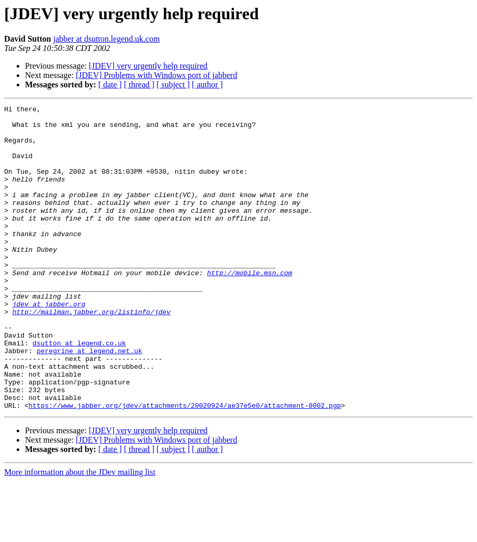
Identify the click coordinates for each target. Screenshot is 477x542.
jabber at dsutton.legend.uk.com (106, 38)
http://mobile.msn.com (249, 307)
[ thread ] (139, 84)
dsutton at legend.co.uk (79, 391)
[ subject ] (173, 84)
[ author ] (207, 84)
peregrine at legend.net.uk (89, 400)
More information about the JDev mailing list (80, 532)
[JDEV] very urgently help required (148, 65)
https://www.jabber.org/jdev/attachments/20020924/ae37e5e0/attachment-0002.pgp (185, 466)
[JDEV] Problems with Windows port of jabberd (156, 75)
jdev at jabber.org (48, 344)
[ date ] (110, 84)
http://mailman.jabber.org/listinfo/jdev (91, 353)
